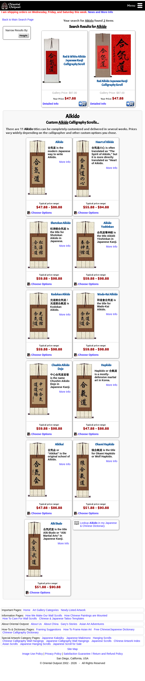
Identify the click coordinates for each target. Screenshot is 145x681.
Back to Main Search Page (18, 19)
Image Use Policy (32, 653)
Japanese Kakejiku (53, 637)
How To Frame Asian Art (77, 629)
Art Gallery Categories (46, 610)
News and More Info (100, 12)
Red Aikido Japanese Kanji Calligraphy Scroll (112, 83)
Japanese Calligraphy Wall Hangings (67, 640)
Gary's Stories (69, 623)
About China (51, 623)
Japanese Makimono (78, 637)
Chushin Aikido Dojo (60, 367)
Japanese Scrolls (101, 640)
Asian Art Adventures (91, 623)
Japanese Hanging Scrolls (35, 643)
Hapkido (106, 365)
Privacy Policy (53, 653)
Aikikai (59, 444)
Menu (135, 5)
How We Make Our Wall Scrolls (43, 615)
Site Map (72, 649)
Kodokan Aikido (60, 294)
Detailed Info (51, 103)
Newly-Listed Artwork (73, 610)
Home (26, 610)
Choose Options (39, 212)
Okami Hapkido (104, 444)
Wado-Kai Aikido (107, 294)
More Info (64, 161)
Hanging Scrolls (102, 637)
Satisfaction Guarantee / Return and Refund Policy (93, 653)
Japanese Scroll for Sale (67, 643)
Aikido (59, 142)
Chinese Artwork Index (127, 640)
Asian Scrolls (10, 643)
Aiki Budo (56, 524)
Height (23, 35)
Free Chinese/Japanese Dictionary (114, 629)
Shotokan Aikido (61, 223)
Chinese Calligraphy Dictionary (20, 632)
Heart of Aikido (105, 142)
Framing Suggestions (48, 629)
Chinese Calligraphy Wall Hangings (23, 640)
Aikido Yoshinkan (107, 225)
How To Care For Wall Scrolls (19, 618)
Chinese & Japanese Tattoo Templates (61, 618)
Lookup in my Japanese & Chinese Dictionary (98, 524)
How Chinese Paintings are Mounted (85, 615)
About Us (36, 623)
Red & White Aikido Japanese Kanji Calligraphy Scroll (74, 60)
